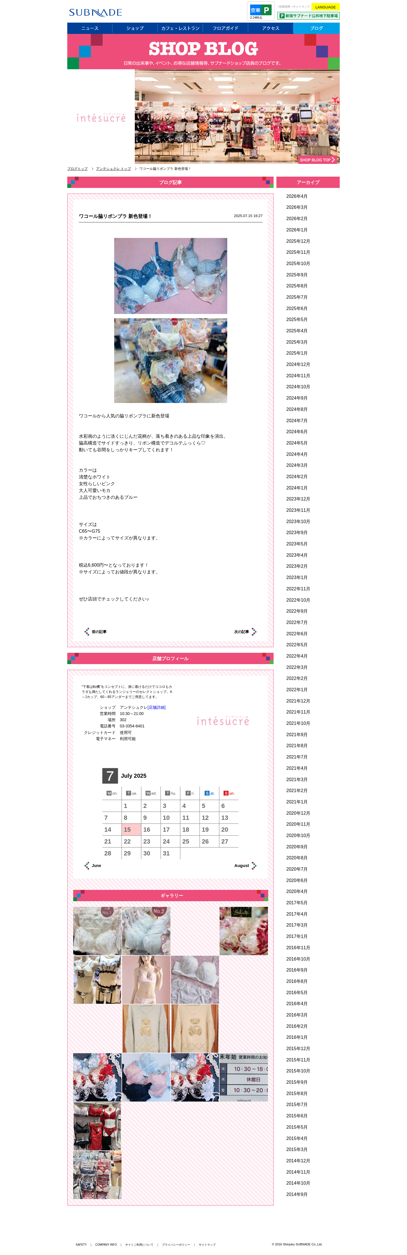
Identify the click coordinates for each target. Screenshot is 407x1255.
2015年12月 (298, 1048)
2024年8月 (297, 409)
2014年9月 (297, 1194)
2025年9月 (297, 274)
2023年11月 (298, 510)
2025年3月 (297, 342)
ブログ (316, 28)
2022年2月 (297, 678)
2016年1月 (297, 1037)
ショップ (135, 28)
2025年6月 (297, 308)
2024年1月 (297, 487)
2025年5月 (297, 319)
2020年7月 (297, 869)
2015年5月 (297, 1127)
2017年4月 (297, 914)
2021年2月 (297, 790)
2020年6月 (297, 880)
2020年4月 (297, 891)
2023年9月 (297, 532)
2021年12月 (298, 701)
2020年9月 (297, 846)
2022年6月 (297, 633)
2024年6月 (297, 431)
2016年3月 (297, 1015)
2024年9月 (297, 398)
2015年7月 (297, 1104)
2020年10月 (298, 835)
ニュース (89, 28)
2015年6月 (297, 1115)
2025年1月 (297, 353)
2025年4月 (297, 330)
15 (127, 829)
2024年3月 (297, 465)
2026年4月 (297, 196)
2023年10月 (298, 521)
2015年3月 (297, 1149)
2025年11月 (298, 252)
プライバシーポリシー (176, 1244)
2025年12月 (298, 241)
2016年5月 (297, 992)
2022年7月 (297, 622)
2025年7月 (297, 297)
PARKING (308, 16)
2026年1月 (297, 229)
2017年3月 (297, 925)
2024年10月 (298, 386)
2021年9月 (297, 734)
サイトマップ (207, 1244)
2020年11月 (298, 824)
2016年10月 (298, 959)
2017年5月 (297, 902)
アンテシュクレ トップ (113, 169)
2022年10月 (298, 600)
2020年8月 (297, 857)
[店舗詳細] (157, 707)
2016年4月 (297, 1003)
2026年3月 (297, 207)
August (235, 865)
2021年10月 (298, 723)
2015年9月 (297, 1082)
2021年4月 (297, 768)
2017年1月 (297, 936)
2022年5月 (297, 644)
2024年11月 (298, 375)
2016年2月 (297, 1026)
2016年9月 (297, 970)
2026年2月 (297, 218)
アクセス (270, 28)
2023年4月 (297, 555)
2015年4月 (297, 1138)
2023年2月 (297, 566)
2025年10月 (298, 263)
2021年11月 (298, 712)
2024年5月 (297, 443)
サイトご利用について (139, 1244)
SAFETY (81, 1244)
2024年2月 (297, 476)
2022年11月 (298, 588)
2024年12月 (298, 364)
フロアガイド (225, 28)
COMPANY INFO (106, 1244)
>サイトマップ (300, 6)
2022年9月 (297, 611)
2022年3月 (297, 667)
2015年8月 (297, 1093)
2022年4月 (297, 656)
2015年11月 (298, 1059)
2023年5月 (297, 543)
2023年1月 (297, 577)
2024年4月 (297, 454)
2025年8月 (297, 285)
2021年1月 (297, 801)
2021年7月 (297, 757)
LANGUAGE (325, 7)
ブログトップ (77, 169)
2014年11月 (298, 1172)
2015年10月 (298, 1070)
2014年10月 (298, 1183)
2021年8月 (297, 745)
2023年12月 (298, 499)
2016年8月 (297, 981)
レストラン (180, 28)
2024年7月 (297, 420)
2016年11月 (298, 947)
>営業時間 (284, 6)
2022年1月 (297, 689)
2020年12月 (298, 813)
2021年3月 (297, 779)
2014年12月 (298, 1160)
